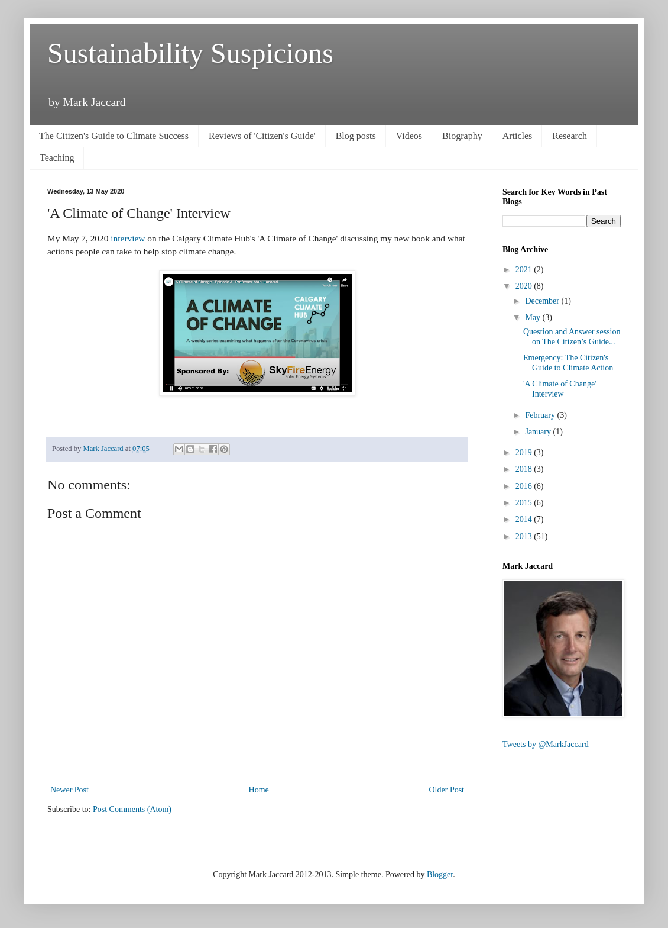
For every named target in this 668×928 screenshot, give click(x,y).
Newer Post (69, 789)
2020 (524, 286)
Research (569, 136)
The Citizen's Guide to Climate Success (114, 136)
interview (128, 238)
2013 (524, 536)
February (541, 415)
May (533, 317)
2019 (524, 452)
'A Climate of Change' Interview (559, 388)
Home (259, 789)
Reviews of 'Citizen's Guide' (262, 136)
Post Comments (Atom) (132, 809)
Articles (517, 136)
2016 (524, 486)
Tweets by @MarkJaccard (545, 744)
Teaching (57, 158)
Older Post (447, 789)
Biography (462, 136)
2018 (524, 469)
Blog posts (356, 136)
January (539, 431)
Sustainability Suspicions (190, 53)
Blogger (440, 874)
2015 (524, 502)
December (543, 301)
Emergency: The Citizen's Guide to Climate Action (568, 362)
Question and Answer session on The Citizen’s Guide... (572, 336)
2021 (524, 269)
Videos (409, 136)
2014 (524, 519)
